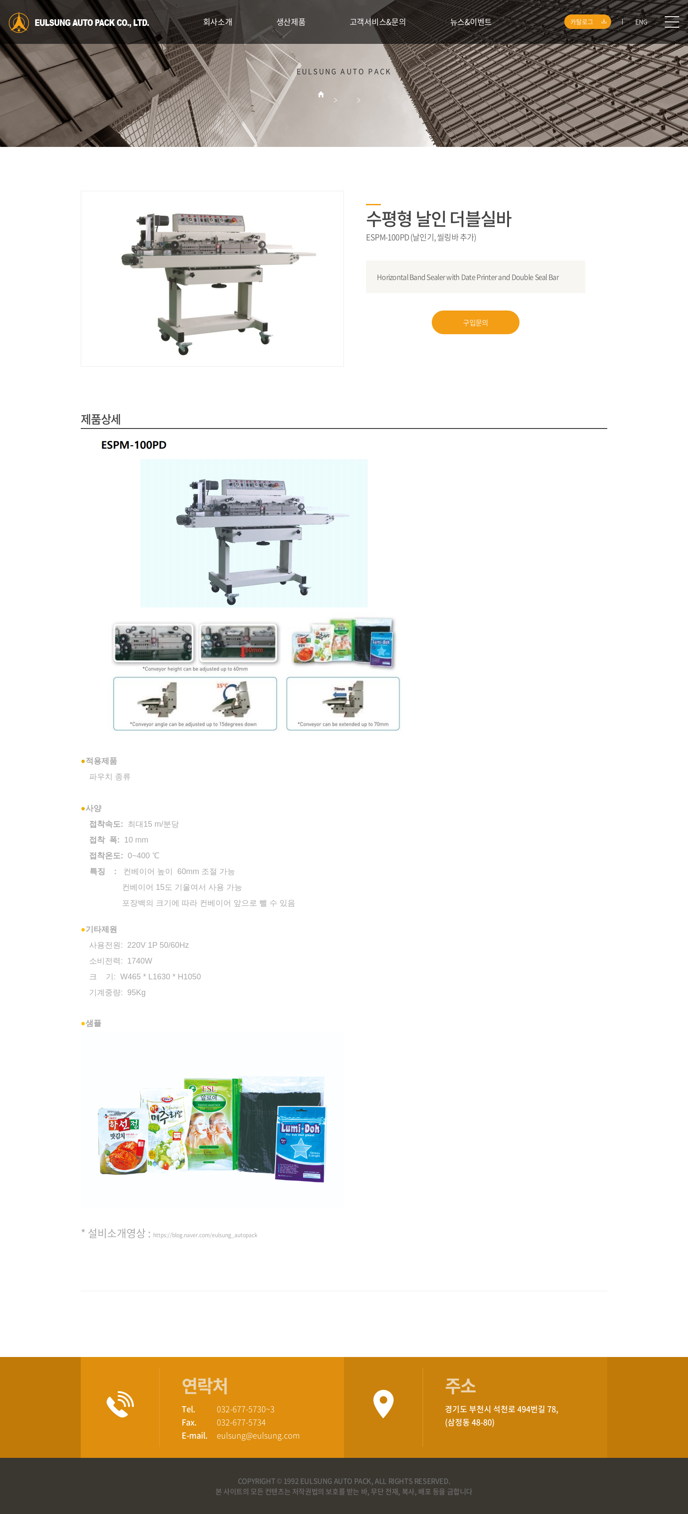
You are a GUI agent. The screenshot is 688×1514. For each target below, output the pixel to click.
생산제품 (291, 22)
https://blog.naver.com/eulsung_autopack (205, 1235)
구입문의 (475, 322)
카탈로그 (589, 22)
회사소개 (218, 22)
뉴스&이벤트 (471, 22)
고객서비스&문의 (378, 22)
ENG (641, 21)
